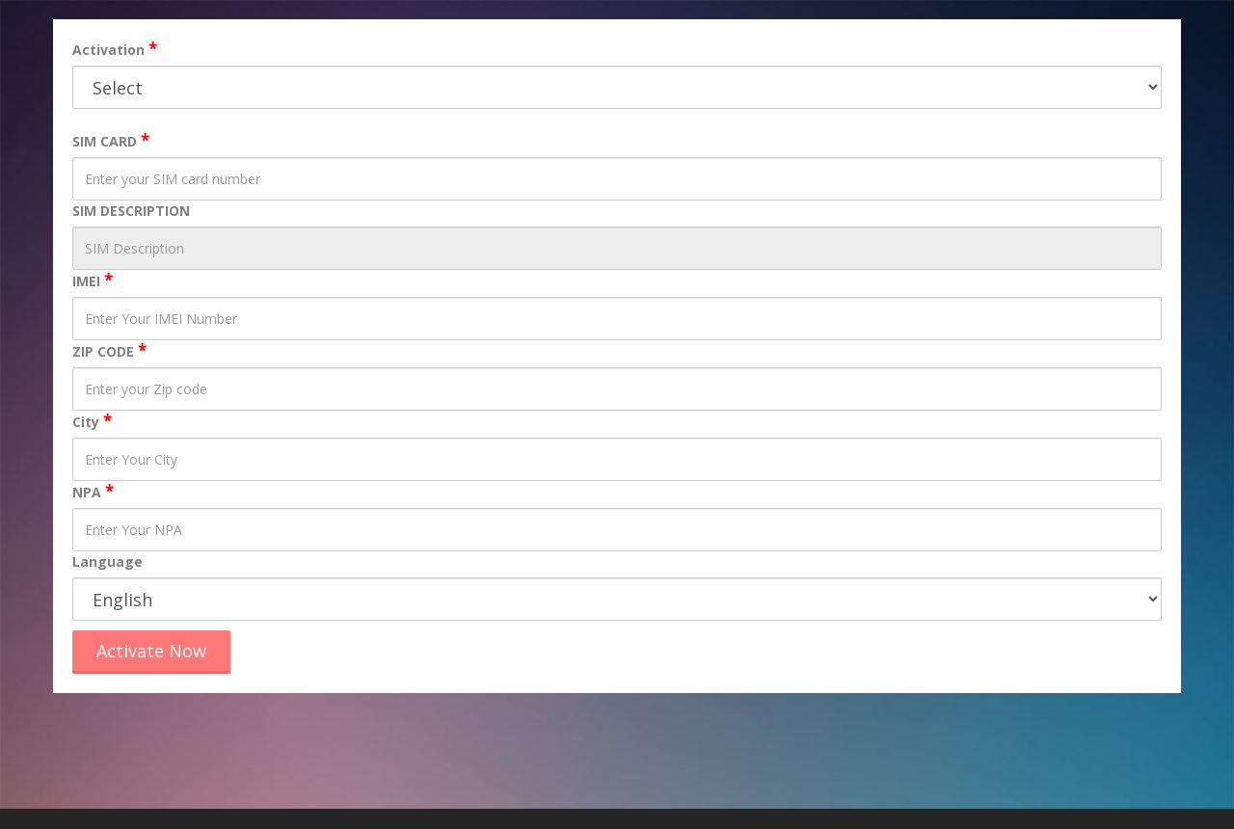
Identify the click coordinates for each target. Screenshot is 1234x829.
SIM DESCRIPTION (131, 210)
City (85, 422)
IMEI (86, 281)
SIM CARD (104, 141)
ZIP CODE (103, 351)
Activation (108, 49)
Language (107, 561)
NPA (86, 492)
